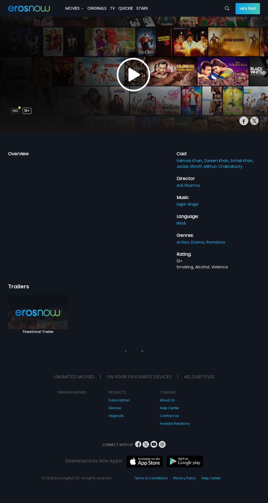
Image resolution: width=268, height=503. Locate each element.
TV (112, 8)
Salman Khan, (190, 160)
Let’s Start (248, 8)
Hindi (181, 223)
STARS (142, 8)
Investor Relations (175, 423)
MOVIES (74, 8)
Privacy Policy (184, 478)
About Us (167, 400)
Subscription (119, 400)
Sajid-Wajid (187, 204)
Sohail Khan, (242, 160)
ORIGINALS (96, 8)
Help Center (169, 408)
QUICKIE (125, 8)
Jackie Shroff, (190, 166)
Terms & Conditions (151, 478)
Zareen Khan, (217, 160)
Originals (116, 415)
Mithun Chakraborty (223, 166)
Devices (114, 408)
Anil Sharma (188, 185)
